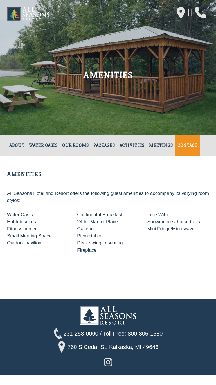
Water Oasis (43, 145)
